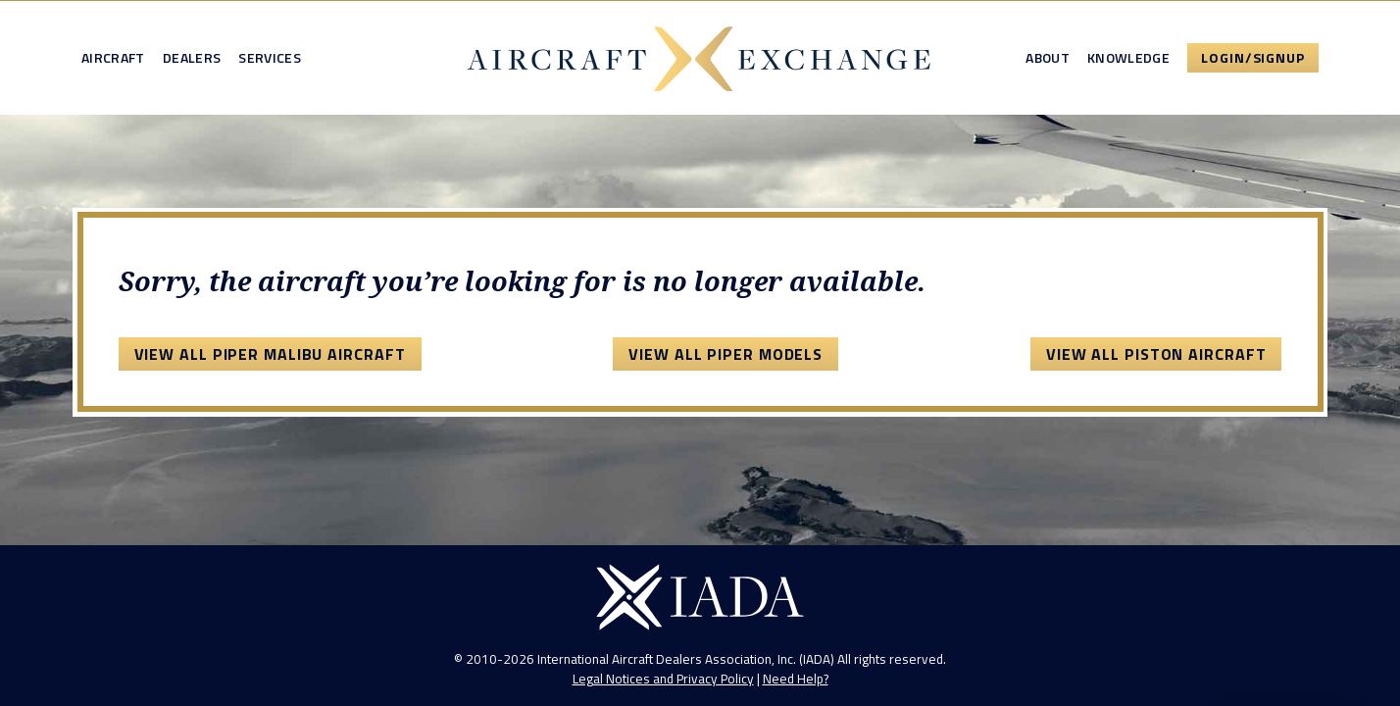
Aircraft (113, 58)
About (1047, 58)
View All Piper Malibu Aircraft (270, 354)
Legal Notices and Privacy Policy (663, 678)
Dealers (192, 58)
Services (269, 58)
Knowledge (1128, 58)
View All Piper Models (725, 354)
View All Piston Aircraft (1156, 354)
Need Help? (795, 678)
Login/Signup (1253, 57)
